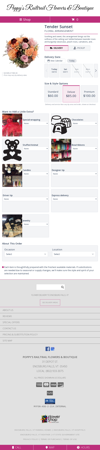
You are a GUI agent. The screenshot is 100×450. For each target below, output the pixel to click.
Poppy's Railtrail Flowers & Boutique (50, 8)
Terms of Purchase (51, 439)
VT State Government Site (66, 434)
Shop (25, 19)
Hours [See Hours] (83, 447)
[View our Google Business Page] (52, 350)
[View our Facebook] (48, 350)
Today (72, 60)
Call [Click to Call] (16, 447)
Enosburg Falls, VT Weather (35, 434)
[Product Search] (50, 287)
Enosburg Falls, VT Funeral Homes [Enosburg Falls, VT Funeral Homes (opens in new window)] (33, 430)
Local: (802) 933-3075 (50, 371)
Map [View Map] (50, 447)
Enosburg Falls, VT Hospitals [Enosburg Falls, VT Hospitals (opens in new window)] (69, 430)
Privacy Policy (31, 439)
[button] (50, 401)
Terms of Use (70, 439)
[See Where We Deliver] (50, 302)
